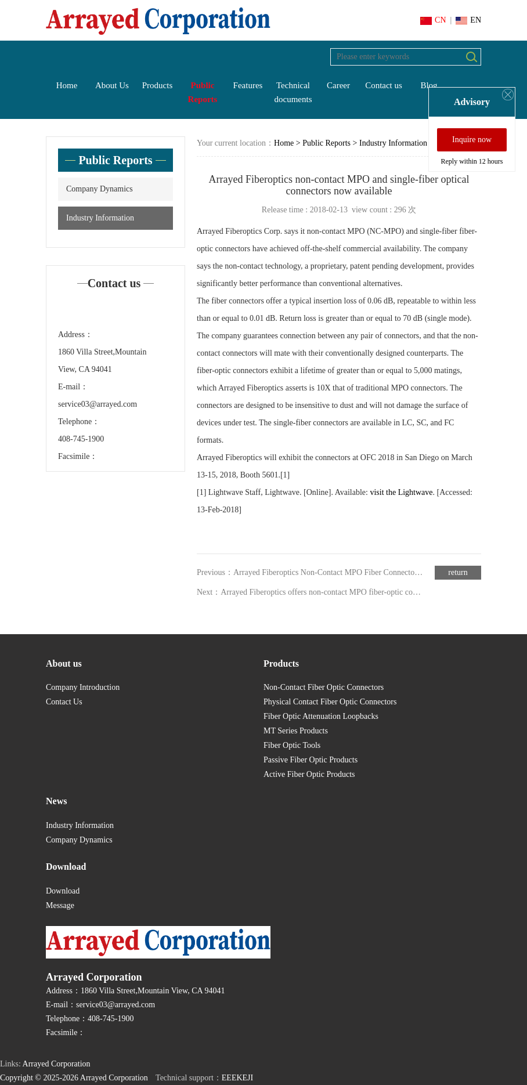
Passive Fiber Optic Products (311, 759)
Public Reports (203, 92)
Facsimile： (78, 456)
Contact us (383, 85)
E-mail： (73, 386)
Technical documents (293, 92)
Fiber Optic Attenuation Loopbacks (321, 716)
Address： (75, 334)
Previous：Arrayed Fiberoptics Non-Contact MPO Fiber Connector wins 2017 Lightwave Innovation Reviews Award (310, 572)
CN (433, 20)
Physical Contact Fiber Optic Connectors (330, 701)
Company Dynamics (99, 189)
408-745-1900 (81, 439)
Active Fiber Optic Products (309, 774)
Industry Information (100, 218)
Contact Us (64, 701)
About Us (112, 85)
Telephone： (79, 421)
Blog (428, 85)
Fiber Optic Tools (292, 745)
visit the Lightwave (401, 492)
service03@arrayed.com (97, 404)
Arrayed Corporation (57, 1063)
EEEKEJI (237, 1077)
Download (63, 891)
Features (248, 85)
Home (67, 85)
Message (60, 905)
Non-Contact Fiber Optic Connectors (324, 687)
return (457, 572)
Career (338, 85)
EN (468, 20)
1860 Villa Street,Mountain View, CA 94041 (102, 361)
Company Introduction (83, 687)
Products (157, 85)
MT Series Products (296, 730)
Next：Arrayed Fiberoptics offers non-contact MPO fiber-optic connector (310, 592)
